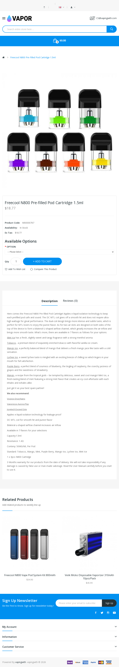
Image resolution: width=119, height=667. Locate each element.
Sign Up (109, 602)
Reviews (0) (70, 301)
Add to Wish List (16, 269)
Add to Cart (43, 261)
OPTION (11, 246)
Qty (7, 261)
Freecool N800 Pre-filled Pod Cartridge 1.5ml (33, 57)
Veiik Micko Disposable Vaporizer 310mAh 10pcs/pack (89, 577)
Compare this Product (45, 269)
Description (49, 301)
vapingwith (20, 661)
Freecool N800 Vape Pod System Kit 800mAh (29, 575)
